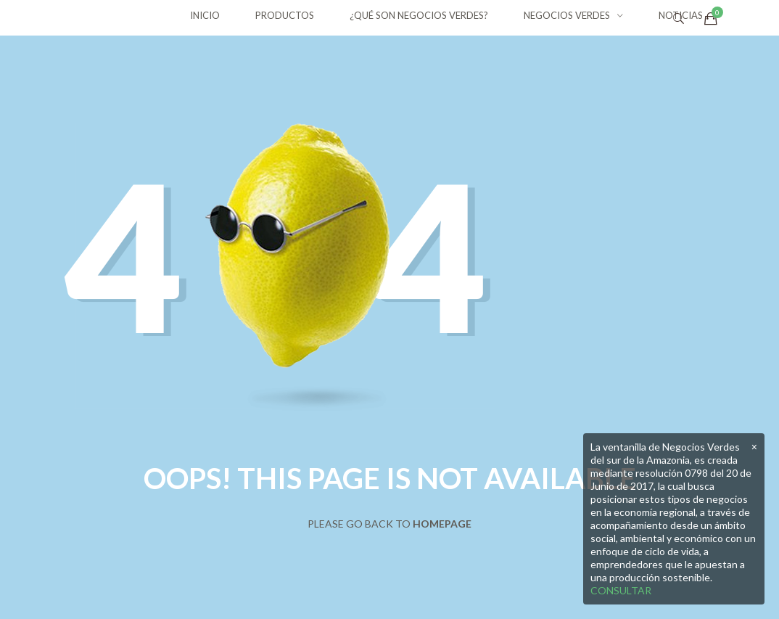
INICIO (205, 15)
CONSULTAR (620, 590)
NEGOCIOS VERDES (567, 15)
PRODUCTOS (284, 15)
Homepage (442, 523)
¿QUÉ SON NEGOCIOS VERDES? (419, 15)
